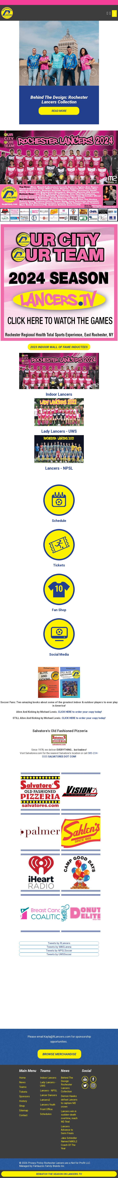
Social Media (59, 654)
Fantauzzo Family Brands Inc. (49, 1166)
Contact (23, 1115)
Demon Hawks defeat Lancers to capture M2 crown (69, 1101)
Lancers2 (45, 1099)
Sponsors (24, 1096)
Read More (59, 110)
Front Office (46, 1109)
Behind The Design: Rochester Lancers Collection (67, 1084)
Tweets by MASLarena (59, 946)
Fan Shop (59, 610)
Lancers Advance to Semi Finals (67, 1130)
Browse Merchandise (59, 1054)
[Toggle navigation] (114, 13)
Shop (22, 1105)
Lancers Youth (47, 1104)
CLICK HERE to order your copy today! (80, 711)
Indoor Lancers (59, 394)
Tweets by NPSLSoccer (59, 950)
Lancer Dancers (48, 1095)
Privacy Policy (35, 1162)
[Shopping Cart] (110, 12)
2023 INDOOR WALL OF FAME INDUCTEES (59, 347)
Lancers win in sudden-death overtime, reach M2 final (69, 1116)
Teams (22, 1087)
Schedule (59, 521)
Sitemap (23, 1110)
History (23, 1101)
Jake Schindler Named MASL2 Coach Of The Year (69, 1143)
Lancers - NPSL (59, 468)
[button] (107, 12)
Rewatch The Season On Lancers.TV (59, 1174)
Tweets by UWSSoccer (59, 954)
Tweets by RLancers (59, 943)
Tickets (59, 565)
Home (22, 1077)
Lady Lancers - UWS (59, 431)
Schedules (45, 1114)
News (22, 1082)
